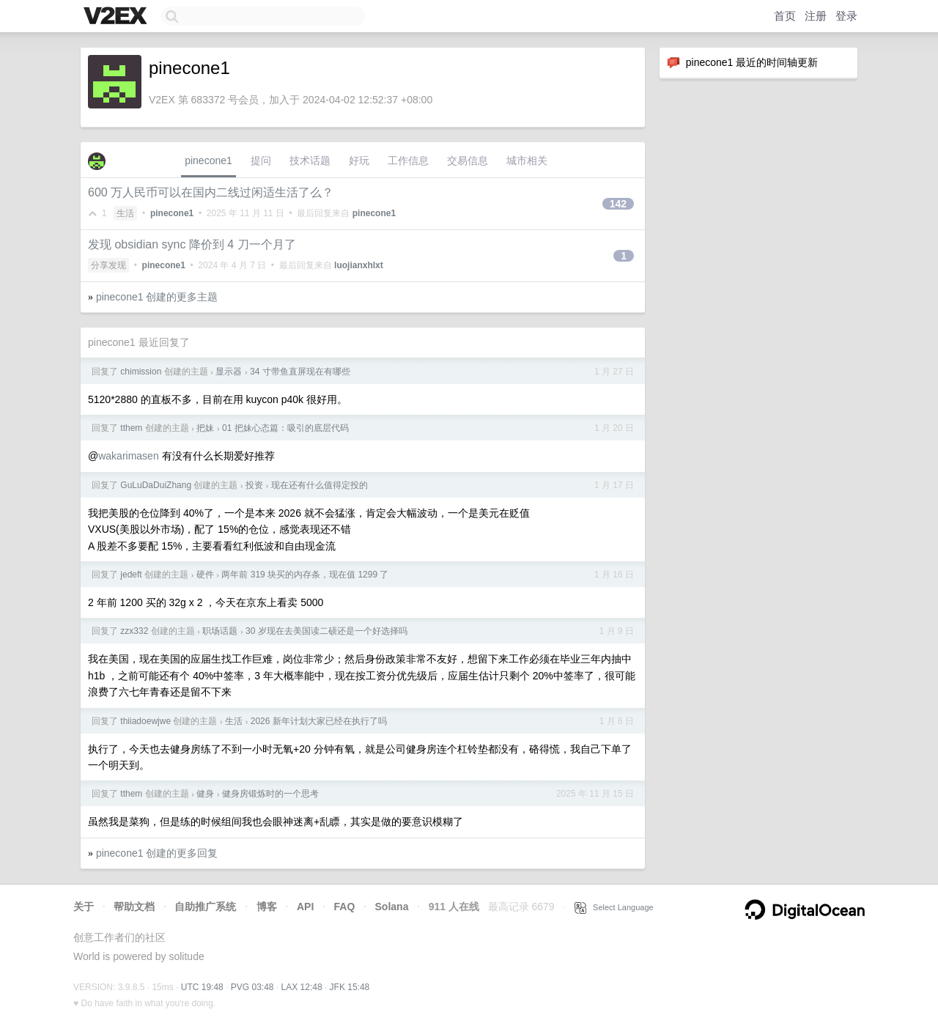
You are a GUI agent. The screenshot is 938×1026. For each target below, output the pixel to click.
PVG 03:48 (252, 987)
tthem (131, 428)
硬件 (205, 574)
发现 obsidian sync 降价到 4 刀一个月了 (192, 244)
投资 (254, 485)
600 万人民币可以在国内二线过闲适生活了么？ (210, 192)
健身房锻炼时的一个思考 (270, 794)
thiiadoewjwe (145, 721)
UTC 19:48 (202, 987)
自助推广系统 (205, 906)
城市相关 (526, 160)
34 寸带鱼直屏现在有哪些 (300, 371)
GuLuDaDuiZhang (155, 485)
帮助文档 (134, 906)
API (305, 906)
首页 (785, 16)
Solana (392, 906)
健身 (205, 794)
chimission (140, 371)
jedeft (130, 574)
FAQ (344, 906)
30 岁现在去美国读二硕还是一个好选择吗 (326, 631)
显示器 (228, 371)
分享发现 (108, 265)
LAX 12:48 (301, 987)
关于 (83, 906)
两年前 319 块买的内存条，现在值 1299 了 (304, 574)
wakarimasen (128, 456)
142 (618, 204)
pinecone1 (208, 160)
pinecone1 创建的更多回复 (157, 853)
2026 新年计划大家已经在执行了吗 (319, 721)
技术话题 (309, 160)
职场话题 (219, 631)
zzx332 (134, 631)
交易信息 (467, 160)
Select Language (614, 907)
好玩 (359, 160)
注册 (816, 16)
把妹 (205, 428)
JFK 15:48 (350, 987)
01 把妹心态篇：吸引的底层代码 (285, 428)
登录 (846, 16)
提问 (261, 160)
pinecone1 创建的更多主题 (157, 297)
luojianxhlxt (358, 265)
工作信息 (408, 160)
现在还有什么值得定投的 (319, 485)
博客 (266, 906)
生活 (125, 213)
